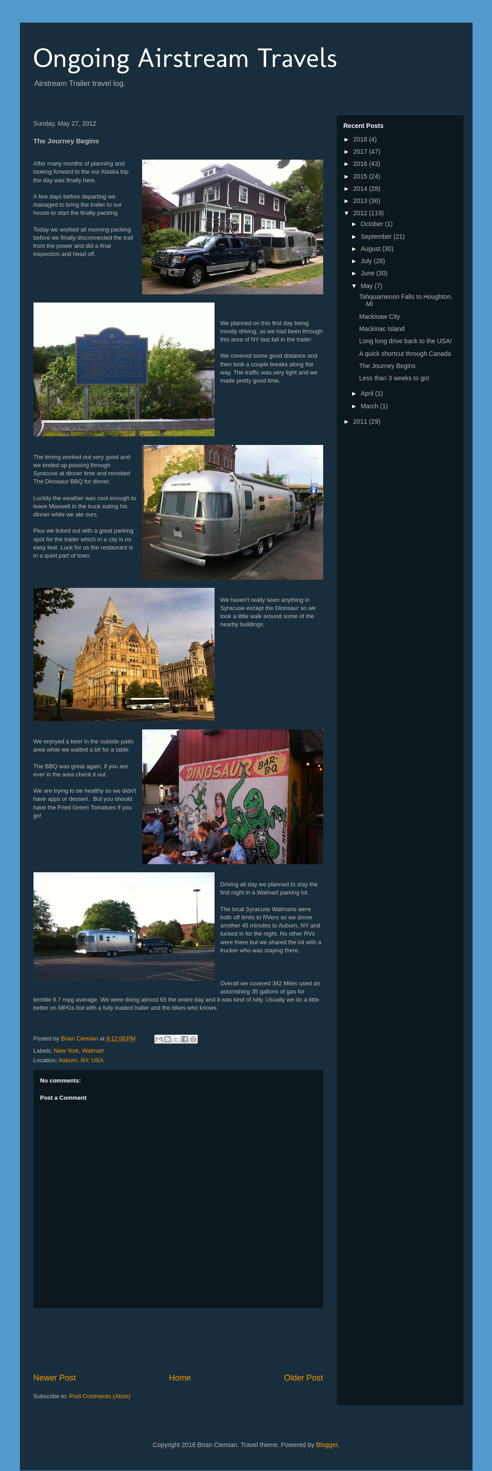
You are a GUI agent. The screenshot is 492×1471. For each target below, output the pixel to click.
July (367, 261)
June (368, 273)
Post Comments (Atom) (99, 1396)
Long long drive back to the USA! (405, 341)
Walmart (93, 1050)
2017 (361, 151)
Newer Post (54, 1377)
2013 (361, 200)
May (367, 285)
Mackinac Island (381, 328)
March (370, 406)
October (373, 223)
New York (66, 1050)
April (368, 393)
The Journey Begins (387, 365)
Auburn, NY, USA (80, 1060)
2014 (361, 188)
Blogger (326, 1444)
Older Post (303, 1377)
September (377, 236)
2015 (361, 176)
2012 (361, 213)
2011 (361, 421)
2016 (361, 163)
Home (180, 1377)
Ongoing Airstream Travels (185, 58)
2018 (361, 139)
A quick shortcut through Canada (405, 353)
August (371, 248)
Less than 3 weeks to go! (394, 378)
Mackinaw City (379, 316)
